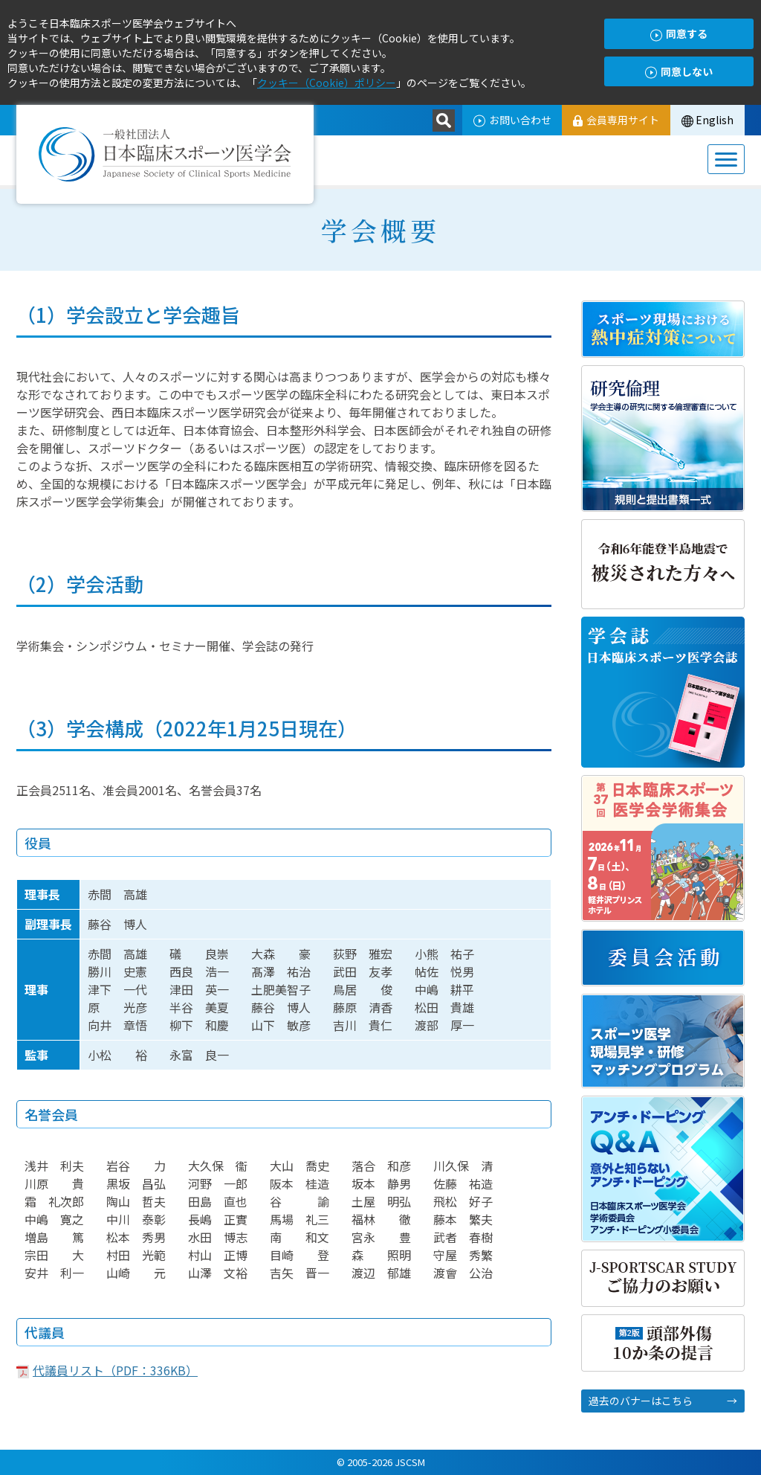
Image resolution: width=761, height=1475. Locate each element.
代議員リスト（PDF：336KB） (115, 1370)
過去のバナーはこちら (641, 1400)
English (707, 119)
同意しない (679, 72)
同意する (678, 34)
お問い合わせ (512, 119)
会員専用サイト (616, 119)
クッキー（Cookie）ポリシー (326, 82)
